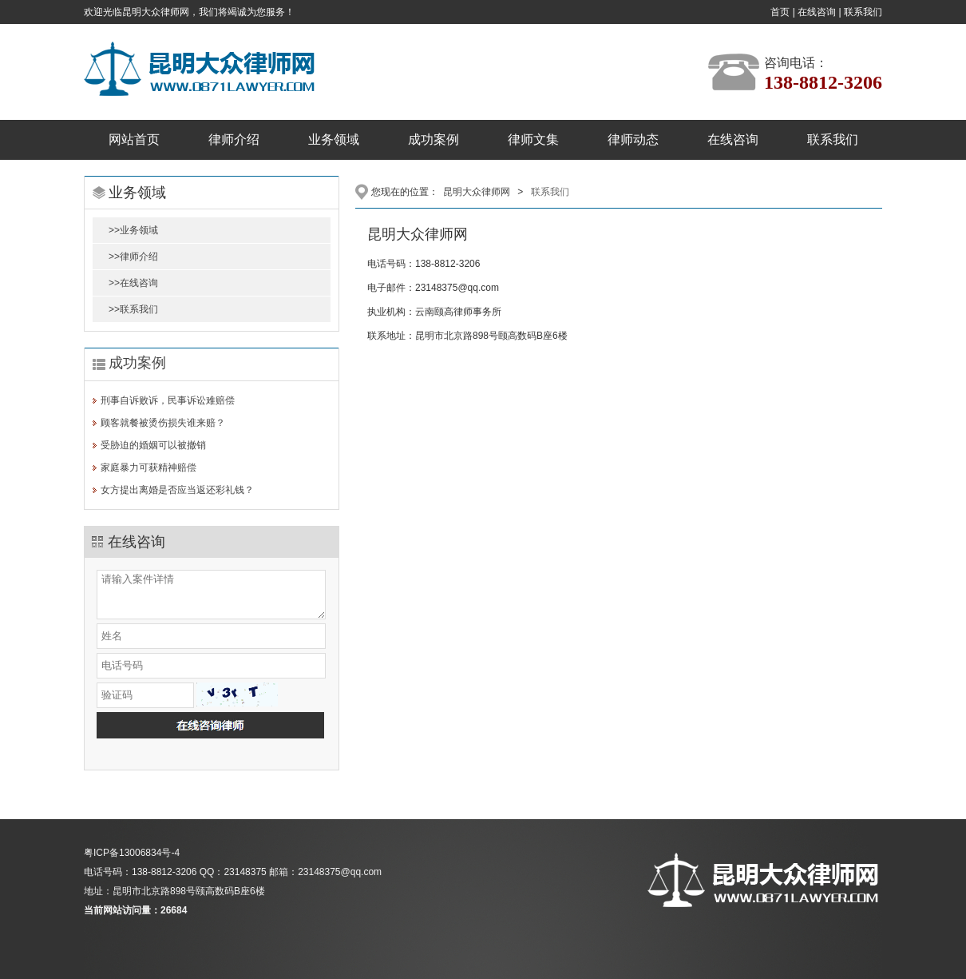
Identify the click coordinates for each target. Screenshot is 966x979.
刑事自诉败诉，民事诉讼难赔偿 (168, 400)
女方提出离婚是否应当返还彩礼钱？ (177, 489)
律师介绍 (233, 139)
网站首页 (134, 139)
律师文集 (533, 139)
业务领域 (333, 139)
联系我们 (863, 12)
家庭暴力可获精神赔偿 (148, 467)
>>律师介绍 (133, 256)
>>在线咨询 (133, 283)
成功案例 (433, 139)
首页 (780, 12)
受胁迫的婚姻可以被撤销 (153, 445)
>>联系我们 (133, 309)
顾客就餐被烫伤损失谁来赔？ (163, 422)
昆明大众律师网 (476, 191)
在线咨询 (817, 12)
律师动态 (633, 139)
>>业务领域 (133, 230)
